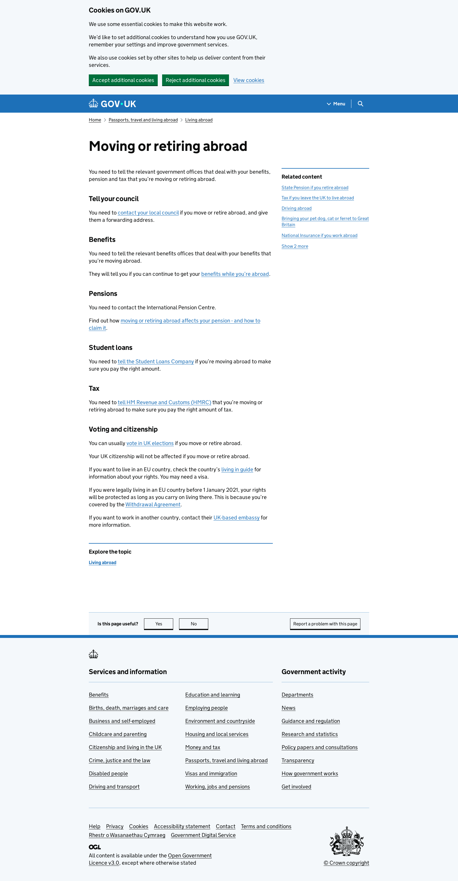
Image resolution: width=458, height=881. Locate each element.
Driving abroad (297, 208)
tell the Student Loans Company (156, 361)
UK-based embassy (237, 517)
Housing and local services (217, 734)
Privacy (115, 826)
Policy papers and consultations (320, 747)
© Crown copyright (346, 862)
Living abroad (199, 120)
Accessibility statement (182, 826)
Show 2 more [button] (295, 246)
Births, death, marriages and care (129, 707)
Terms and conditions (266, 826)
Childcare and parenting (118, 734)
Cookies (138, 826)
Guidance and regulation (311, 721)
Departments (297, 694)
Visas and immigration (211, 773)
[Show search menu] (360, 104)
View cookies (248, 80)
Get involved (296, 786)
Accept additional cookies (123, 80)
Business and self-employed (122, 721)
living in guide (237, 469)
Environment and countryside (220, 721)
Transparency (298, 760)
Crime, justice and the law (119, 760)
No (200, 624)
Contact (225, 826)
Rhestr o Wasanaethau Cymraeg (127, 835)
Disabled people (108, 773)
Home (95, 120)
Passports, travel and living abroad (143, 120)
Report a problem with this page (325, 624)
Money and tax (202, 747)
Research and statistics (310, 734)
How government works (310, 773)
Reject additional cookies (195, 80)
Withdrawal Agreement (153, 504)
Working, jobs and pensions (217, 786)
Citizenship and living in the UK (125, 747)
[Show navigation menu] (336, 104)
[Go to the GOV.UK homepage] (112, 103)
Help (94, 826)
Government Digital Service (203, 835)
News (289, 707)
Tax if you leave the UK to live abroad (318, 197)
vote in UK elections (150, 443)
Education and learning (212, 694)
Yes (164, 624)
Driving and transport (114, 786)
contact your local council (148, 212)
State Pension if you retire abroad (315, 187)
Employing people (206, 707)
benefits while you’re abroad (235, 274)
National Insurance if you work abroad (320, 235)
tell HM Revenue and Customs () (164, 402)
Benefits (99, 694)
